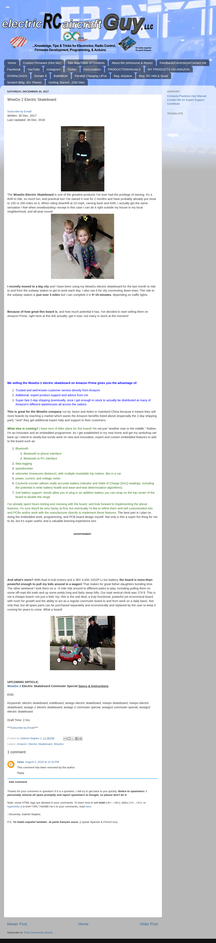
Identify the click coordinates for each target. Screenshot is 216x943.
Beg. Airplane (123, 76)
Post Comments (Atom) (38, 932)
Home (12, 63)
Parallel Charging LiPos (91, 76)
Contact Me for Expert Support (185, 99)
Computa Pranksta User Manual (186, 96)
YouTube (34, 69)
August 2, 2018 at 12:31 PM (42, 761)
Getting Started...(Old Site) (67, 82)
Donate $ (40, 76)
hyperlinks (13, 806)
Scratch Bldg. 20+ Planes (24, 82)
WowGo (59, 744)
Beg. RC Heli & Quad (153, 76)
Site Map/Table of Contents (86, 63)
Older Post (149, 924)
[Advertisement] (82, 556)
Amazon (22, 744)
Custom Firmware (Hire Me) (42, 63)
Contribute (173, 103)
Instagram (53, 69)
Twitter (71, 69)
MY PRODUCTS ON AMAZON (169, 69)
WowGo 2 (14, 686)
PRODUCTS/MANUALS (124, 69)
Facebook (14, 69)
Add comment (18, 781)
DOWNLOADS (17, 76)
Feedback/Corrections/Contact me (183, 63)
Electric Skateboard (40, 744)
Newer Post (17, 924)
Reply (20, 772)
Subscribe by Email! (19, 111)
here (88, 806)
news (20, 761)
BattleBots (61, 76)
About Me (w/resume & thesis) (132, 63)
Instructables (92, 69)
